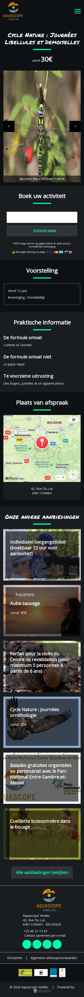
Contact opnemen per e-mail (42, 935)
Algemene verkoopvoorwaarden (53, 958)
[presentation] (9, 126)
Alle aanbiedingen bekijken (42, 872)
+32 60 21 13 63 (33, 931)
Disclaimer (14, 958)
